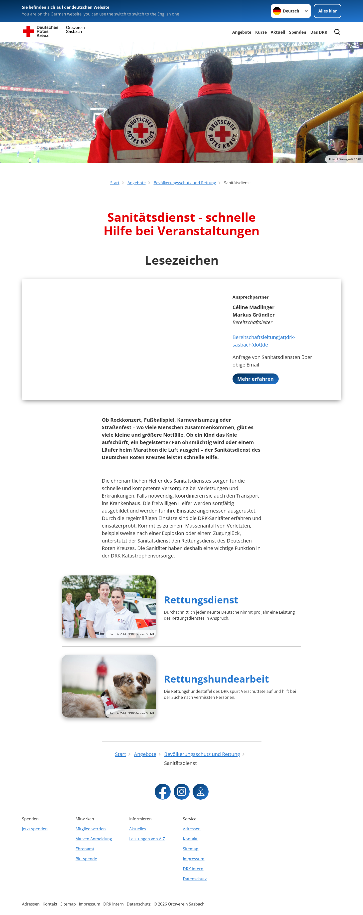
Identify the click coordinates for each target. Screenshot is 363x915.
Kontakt (190, 839)
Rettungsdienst (201, 599)
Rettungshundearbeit (216, 679)
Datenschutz (195, 879)
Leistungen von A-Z (147, 839)
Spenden (297, 32)
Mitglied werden (91, 829)
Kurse (261, 32)
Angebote (241, 32)
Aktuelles (137, 829)
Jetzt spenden (35, 829)
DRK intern (193, 869)
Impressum (193, 859)
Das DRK (318, 32)
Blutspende (86, 859)
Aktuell (278, 32)
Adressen (192, 829)
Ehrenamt (85, 849)
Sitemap (190, 849)
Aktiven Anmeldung (94, 839)
